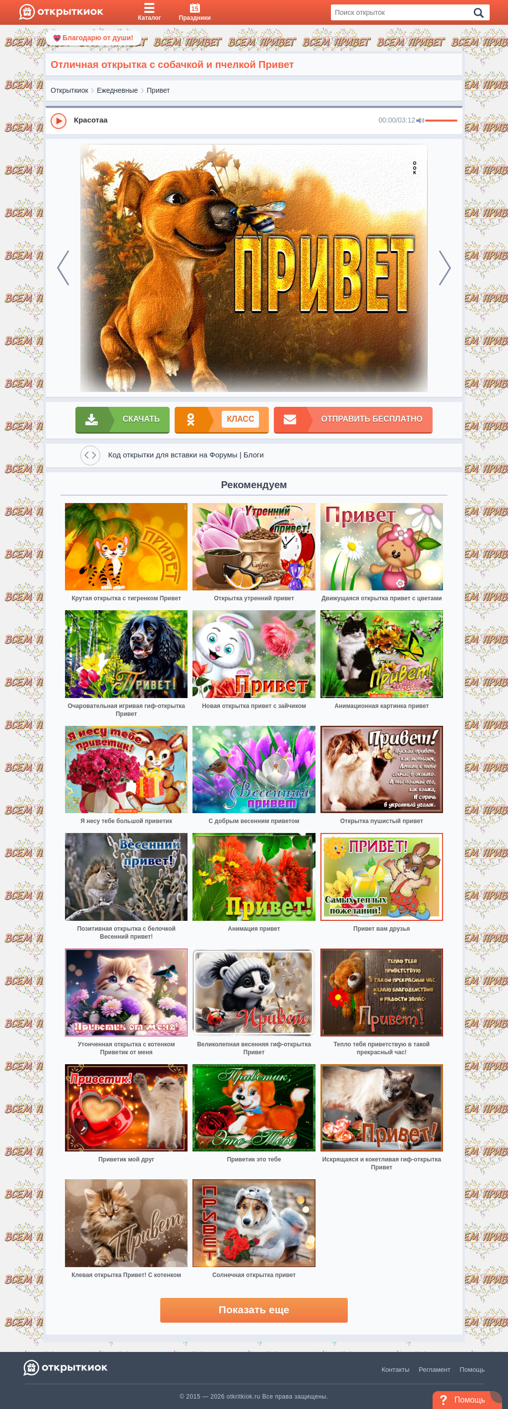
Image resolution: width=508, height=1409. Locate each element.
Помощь (472, 1369)
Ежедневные (117, 90)
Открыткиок (69, 90)
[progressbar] (441, 121)
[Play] (58, 121)
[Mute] (420, 121)
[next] (445, 268)
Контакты (395, 1369)
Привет (158, 90)
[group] (254, 120)
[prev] (63, 268)
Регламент (434, 1369)
